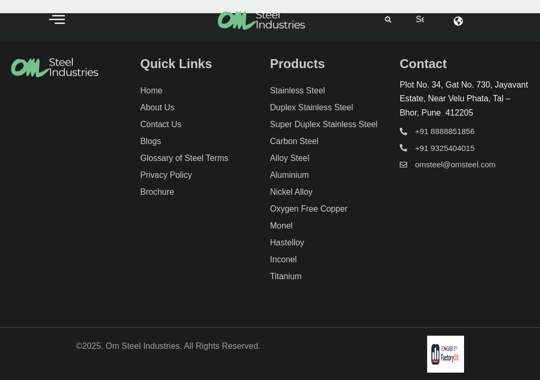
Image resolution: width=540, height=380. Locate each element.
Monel (281, 225)
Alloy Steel (290, 158)
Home (151, 90)
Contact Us (161, 124)
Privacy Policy (166, 174)
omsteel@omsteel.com (455, 164)
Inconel (283, 259)
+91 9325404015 (445, 148)
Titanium (286, 276)
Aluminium (290, 174)
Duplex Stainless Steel (312, 107)
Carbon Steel (294, 141)
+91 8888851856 (445, 131)
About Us (157, 107)
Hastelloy (287, 242)
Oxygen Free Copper (309, 208)
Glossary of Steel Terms (185, 158)
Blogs (150, 141)
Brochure (157, 191)
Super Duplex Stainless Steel (324, 124)
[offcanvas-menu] (57, 19)
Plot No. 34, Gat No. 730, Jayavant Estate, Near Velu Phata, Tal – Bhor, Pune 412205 (464, 98)
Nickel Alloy (291, 191)
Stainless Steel (298, 90)
